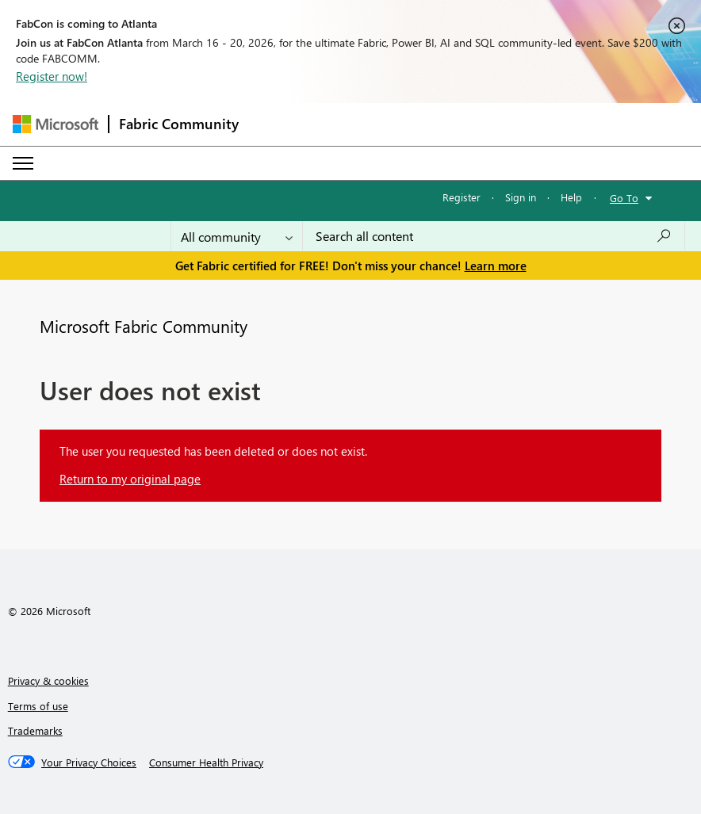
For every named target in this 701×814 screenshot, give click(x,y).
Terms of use (38, 706)
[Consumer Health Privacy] (206, 762)
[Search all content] (493, 236)
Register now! (51, 76)
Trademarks (35, 730)
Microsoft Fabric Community (143, 326)
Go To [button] (624, 197)
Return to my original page (130, 479)
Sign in (520, 197)
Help (571, 197)
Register (461, 197)
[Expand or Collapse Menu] (23, 163)
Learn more (496, 265)
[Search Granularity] (236, 236)
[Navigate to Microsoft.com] (55, 124)
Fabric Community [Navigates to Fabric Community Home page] (179, 123)
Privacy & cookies (48, 680)
